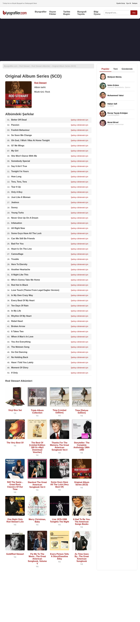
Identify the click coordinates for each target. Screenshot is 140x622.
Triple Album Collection (37, 411)
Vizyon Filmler (52, 13)
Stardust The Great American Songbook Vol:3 (37, 484)
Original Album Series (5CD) (81, 483)
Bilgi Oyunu (97, 13)
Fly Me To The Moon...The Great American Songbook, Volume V (37, 559)
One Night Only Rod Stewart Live (15, 520)
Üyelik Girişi (120, 3)
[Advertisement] (70, 39)
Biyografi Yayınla (81, 13)
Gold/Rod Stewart (15, 554)
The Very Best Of (15, 443)
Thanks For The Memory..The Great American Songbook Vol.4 (59, 446)
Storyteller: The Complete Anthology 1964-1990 (81, 446)
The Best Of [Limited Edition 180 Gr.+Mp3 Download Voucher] (37, 447)
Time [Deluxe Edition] (81, 411)
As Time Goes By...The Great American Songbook (82, 557)
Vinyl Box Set (15, 410)
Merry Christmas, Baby (37, 520)
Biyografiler (41, 12)
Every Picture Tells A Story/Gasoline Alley (59, 556)
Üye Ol (128, 3)
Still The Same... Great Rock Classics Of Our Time (15, 485)
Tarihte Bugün (66, 13)
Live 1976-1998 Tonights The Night (59, 520)
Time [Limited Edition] (59, 411)
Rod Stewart (40, 83)
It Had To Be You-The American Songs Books (81, 521)
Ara (133, 13)
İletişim (134, 3)
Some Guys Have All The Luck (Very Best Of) (59, 484)
